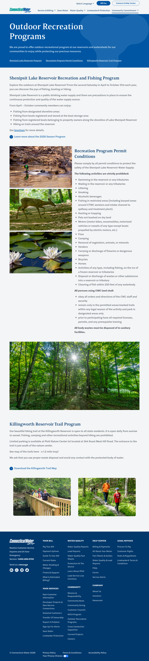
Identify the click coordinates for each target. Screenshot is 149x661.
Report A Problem (51, 621)
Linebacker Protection (53, 635)
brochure (19, 130)
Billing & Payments (101, 546)
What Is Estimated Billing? (51, 578)
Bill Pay (103, 3)
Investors (97, 595)
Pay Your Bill (48, 546)
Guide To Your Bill (51, 555)
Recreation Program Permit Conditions (64, 60)
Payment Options (51, 551)
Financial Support (51, 572)
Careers (71, 638)
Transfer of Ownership (53, 617)
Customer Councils (76, 609)
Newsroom (98, 600)
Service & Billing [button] (46, 10)
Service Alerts (99, 576)
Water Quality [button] (77, 10)
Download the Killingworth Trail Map (35, 468)
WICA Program (74, 614)
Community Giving (76, 605)
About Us (97, 591)
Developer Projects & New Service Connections (53, 605)
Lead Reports (74, 551)
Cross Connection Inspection (76, 628)
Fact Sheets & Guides (102, 555)
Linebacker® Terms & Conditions (127, 562)
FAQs (95, 567)
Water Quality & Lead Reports (102, 562)
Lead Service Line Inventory (76, 577)
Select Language (84, 3)
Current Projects (75, 634)
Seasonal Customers (52, 612)
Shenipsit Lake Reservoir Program (26, 60)
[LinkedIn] (22, 570)
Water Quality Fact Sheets (76, 557)
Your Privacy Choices (56, 655)
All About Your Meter (102, 551)
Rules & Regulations (126, 555)
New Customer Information (50, 596)
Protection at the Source (76, 565)
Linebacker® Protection (98, 10)
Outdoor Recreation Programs (77, 620)
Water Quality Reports (78, 546)
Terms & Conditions (72, 652)
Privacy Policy (49, 652)
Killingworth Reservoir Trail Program (104, 60)
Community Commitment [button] (124, 10)
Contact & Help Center (126, 3)
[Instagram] (17, 570)
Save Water (62, 10)
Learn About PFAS (76, 571)
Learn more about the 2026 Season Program (39, 136)
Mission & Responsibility (74, 594)
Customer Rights (125, 551)
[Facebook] (11, 570)
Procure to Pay (124, 546)
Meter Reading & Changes (51, 566)
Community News (76, 600)
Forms (95, 572)
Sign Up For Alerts (51, 626)
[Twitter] (27, 570)
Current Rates (49, 560)
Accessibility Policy (97, 652)
